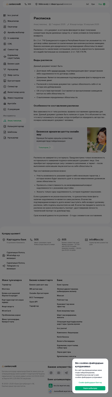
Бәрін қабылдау (90, 388)
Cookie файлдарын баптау (90, 382)
